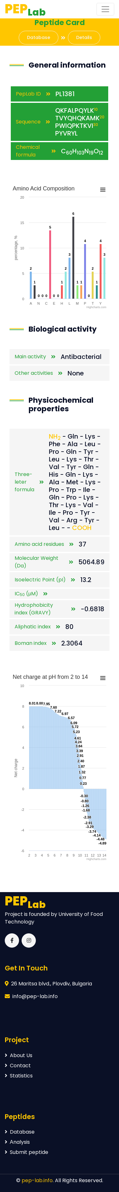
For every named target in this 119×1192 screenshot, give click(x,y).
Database (38, 37)
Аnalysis (17, 1142)
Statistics (19, 1075)
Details (84, 37)
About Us (18, 1055)
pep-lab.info (37, 1180)
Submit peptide (26, 1152)
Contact (18, 1065)
